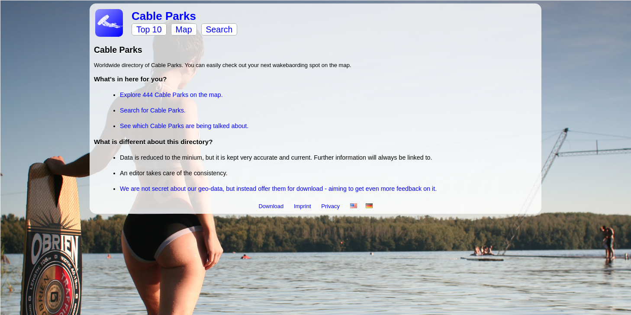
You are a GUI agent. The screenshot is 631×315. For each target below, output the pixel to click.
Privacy (331, 206)
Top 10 (149, 29)
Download (271, 206)
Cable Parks (164, 16)
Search (219, 29)
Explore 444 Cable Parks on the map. (171, 94)
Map (184, 29)
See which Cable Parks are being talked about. (184, 125)
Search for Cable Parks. (153, 110)
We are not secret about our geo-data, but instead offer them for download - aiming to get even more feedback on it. (278, 188)
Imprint (303, 206)
